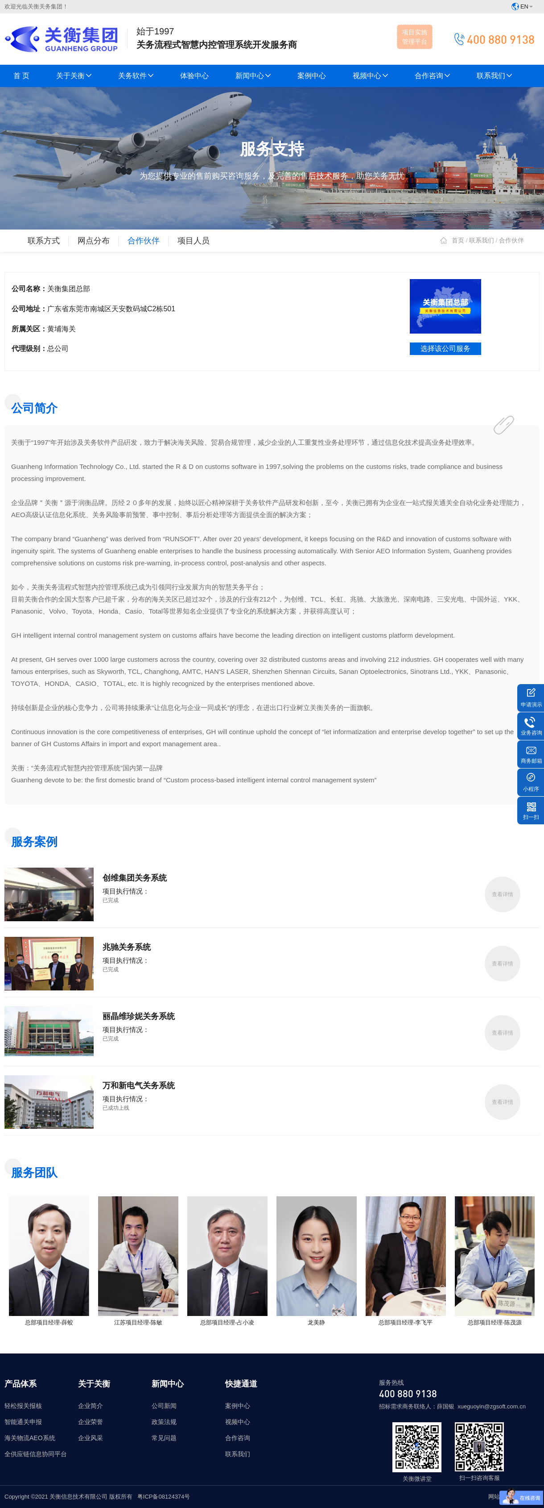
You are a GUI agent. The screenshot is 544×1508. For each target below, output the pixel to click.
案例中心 (311, 75)
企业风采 (90, 1437)
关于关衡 (73, 75)
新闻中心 (253, 75)
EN (522, 6)
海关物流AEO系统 (29, 1437)
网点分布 (94, 240)
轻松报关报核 (23, 1405)
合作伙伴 (144, 240)
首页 (458, 240)
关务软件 (135, 75)
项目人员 (193, 240)
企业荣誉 (90, 1421)
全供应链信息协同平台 (35, 1454)
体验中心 (194, 75)
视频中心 (370, 75)
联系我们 (494, 75)
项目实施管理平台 (414, 37)
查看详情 (502, 894)
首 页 (21, 75)
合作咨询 (432, 75)
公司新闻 (164, 1405)
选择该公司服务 (445, 348)
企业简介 (90, 1405)
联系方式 (44, 240)
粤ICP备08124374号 (163, 1496)
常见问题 (164, 1437)
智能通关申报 (23, 1421)
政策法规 (164, 1421)
